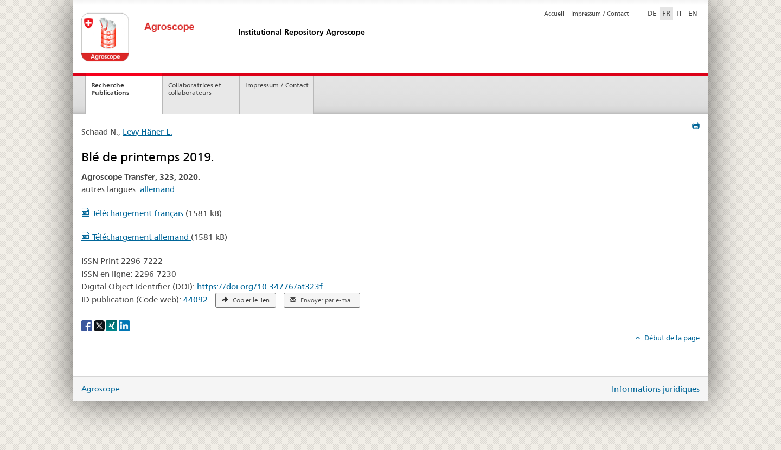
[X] (100, 325)
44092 (195, 299)
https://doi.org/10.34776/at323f (260, 286)
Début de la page (671, 337)
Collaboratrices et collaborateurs (194, 89)
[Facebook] (87, 325)
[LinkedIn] (124, 325)
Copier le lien (246, 300)
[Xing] (112, 325)
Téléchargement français (133, 213)
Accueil (554, 13)
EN (692, 13)
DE (653, 12)
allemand (157, 189)
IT (679, 13)
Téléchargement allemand (136, 237)
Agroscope (100, 388)
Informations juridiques (656, 389)
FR (666, 13)
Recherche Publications (110, 89)
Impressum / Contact (600, 13)
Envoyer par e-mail (322, 300)
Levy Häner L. (147, 131)
